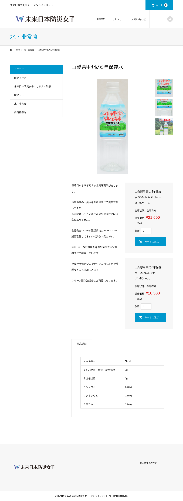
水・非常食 (20, 103)
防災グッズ (20, 77)
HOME (101, 19)
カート (162, 5)
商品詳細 (82, 343)
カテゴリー (118, 19)
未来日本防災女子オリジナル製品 (32, 86)
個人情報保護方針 (148, 463)
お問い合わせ (138, 19)
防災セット (20, 95)
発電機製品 (20, 112)
